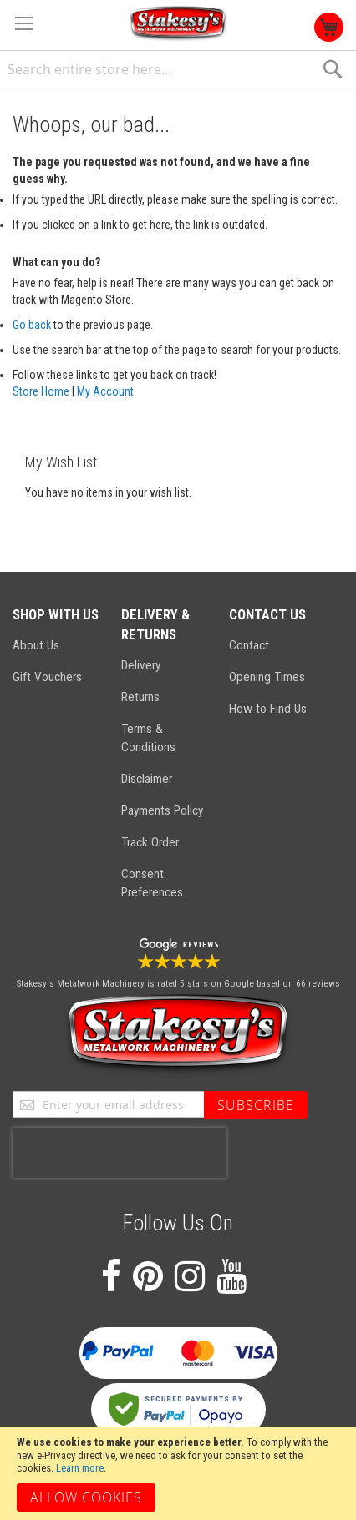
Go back (32, 324)
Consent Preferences (152, 883)
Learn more (80, 1468)
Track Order (150, 842)
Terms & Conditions (148, 738)
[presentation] (119, 1153)
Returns (140, 696)
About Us (36, 645)
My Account (105, 391)
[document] (178, 1474)
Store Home (41, 391)
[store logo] (178, 24)
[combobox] (178, 69)
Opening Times (267, 676)
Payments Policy (162, 810)
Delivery (140, 665)
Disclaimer (146, 778)
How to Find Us (268, 708)
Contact (249, 645)
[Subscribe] (256, 1105)
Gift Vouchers (47, 676)
